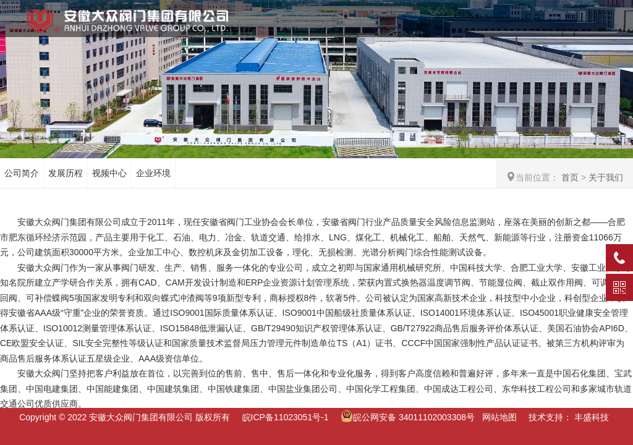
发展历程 (65, 173)
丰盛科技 (591, 417)
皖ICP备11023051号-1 (285, 417)
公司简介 (21, 173)
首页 (570, 177)
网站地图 (499, 417)
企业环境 (153, 173)
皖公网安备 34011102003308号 (408, 417)
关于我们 (605, 177)
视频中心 (109, 173)
